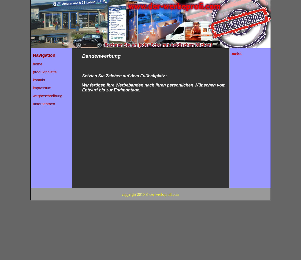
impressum (42, 88)
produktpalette (45, 72)
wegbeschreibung (47, 96)
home (37, 64)
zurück (237, 53)
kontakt (39, 80)
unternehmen (44, 104)
